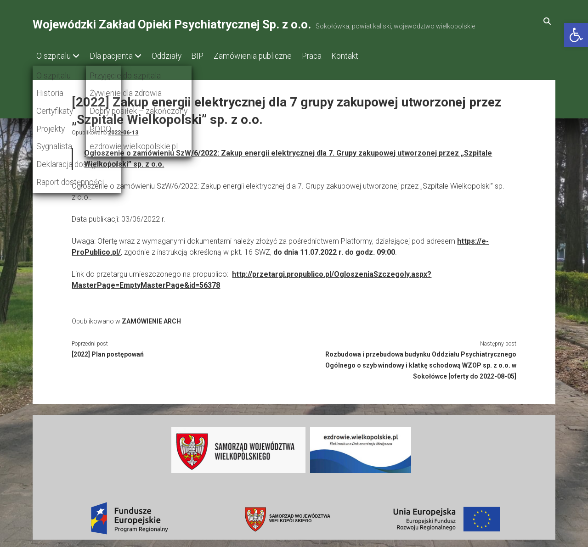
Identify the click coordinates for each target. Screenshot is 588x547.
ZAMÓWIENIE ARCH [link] (151, 319)
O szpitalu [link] (53, 56)
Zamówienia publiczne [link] (270, 56)
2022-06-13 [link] (123, 130)
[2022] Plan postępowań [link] (108, 352)
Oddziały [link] (175, 56)
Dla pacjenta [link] (115, 56)
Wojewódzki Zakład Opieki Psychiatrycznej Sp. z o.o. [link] (172, 24)
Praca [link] (333, 56)
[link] (576, 35)
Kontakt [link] (370, 56)
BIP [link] (210, 56)
